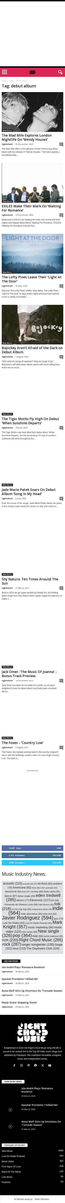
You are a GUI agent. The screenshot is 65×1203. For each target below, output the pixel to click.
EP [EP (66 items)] (55, 900)
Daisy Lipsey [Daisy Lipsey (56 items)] (52, 891)
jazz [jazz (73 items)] (58, 918)
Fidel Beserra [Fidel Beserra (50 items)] (46, 905)
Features (6, 1182)
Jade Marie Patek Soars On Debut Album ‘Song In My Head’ (29, 491)
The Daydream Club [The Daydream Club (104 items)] (43, 948)
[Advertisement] (32, 33)
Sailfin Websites (42, 1199)
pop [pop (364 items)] (22, 935)
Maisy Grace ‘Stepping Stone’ (19, 1002)
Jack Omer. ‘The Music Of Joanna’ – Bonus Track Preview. (29, 674)
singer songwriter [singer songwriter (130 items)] (38, 944)
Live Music (7, 1177)
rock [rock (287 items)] (11, 944)
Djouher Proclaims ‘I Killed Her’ (20, 979)
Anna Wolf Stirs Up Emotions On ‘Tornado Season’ (32, 990)
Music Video (8, 1161)
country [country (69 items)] (37, 891)
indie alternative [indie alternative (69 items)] (31, 914)
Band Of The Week (11, 1171)
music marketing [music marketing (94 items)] (40, 927)
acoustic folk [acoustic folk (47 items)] (30, 884)
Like (59, 848)
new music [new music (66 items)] (29, 932)
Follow (57, 855)
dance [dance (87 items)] (11, 895)
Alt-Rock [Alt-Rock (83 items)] (45, 883)
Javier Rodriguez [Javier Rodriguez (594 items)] (27, 918)
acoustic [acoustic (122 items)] (12, 883)
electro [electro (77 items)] (22, 900)
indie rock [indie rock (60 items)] (50, 914)
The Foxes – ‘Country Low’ (22, 742)
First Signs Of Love (11, 1166)
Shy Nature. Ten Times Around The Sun (30, 581)
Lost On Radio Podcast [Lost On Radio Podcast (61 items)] (38, 923)
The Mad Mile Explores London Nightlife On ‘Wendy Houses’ (27, 137)
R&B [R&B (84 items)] (37, 936)
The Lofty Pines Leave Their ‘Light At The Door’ (32, 279)
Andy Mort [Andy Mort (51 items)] (38, 888)
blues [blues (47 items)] (26, 892)
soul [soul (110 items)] (19, 948)
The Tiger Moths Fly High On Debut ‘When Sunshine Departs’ (30, 421)
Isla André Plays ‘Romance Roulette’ (23, 967)
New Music (7, 130)
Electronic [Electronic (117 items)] (39, 900)
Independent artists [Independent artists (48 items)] (42, 909)
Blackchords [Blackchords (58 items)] (13, 891)
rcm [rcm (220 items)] (10, 940)
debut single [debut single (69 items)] (26, 896)
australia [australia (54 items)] (51, 888)
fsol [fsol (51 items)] (15, 909)
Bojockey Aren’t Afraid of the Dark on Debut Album (32, 350)
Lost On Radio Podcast (13, 1156)
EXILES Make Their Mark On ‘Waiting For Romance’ (31, 208)
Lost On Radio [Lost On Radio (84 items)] (13, 922)
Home (4, 80)
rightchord (7, 144)
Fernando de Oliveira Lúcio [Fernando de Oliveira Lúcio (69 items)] (21, 904)
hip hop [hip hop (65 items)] (25, 909)
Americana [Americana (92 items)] (22, 887)
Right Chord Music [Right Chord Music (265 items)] (41, 940)
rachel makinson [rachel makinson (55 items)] (53, 936)
